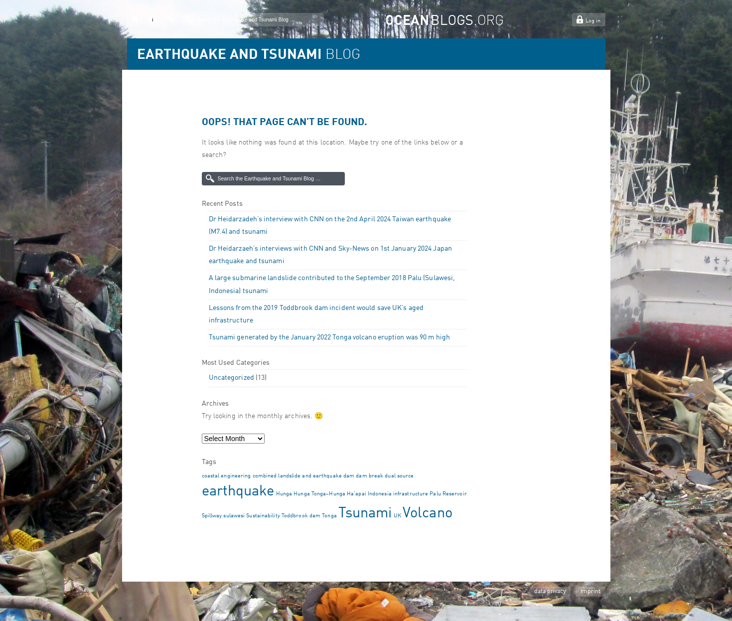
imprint (590, 592)
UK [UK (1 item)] (397, 516)
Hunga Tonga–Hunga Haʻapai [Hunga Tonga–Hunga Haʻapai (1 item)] (329, 494)
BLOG (248, 55)
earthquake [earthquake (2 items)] (238, 491)
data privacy (550, 592)
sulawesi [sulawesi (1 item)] (234, 516)
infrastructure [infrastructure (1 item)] (410, 494)
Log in (593, 21)
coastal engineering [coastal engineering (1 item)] (226, 476)
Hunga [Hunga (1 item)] (284, 494)
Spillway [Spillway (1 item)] (212, 516)
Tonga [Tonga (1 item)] (329, 516)
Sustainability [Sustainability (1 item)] (263, 516)
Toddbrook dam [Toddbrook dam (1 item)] (301, 516)
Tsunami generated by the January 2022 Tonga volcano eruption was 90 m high (329, 337)
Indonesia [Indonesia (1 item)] (380, 494)
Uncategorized (231, 377)
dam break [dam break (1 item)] (369, 476)
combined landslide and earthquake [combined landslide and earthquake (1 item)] (297, 476)
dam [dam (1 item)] (348, 476)
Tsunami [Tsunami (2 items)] (365, 513)
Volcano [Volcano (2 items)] (427, 513)
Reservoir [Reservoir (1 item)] (454, 494)
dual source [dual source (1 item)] (399, 476)
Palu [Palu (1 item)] (435, 494)
